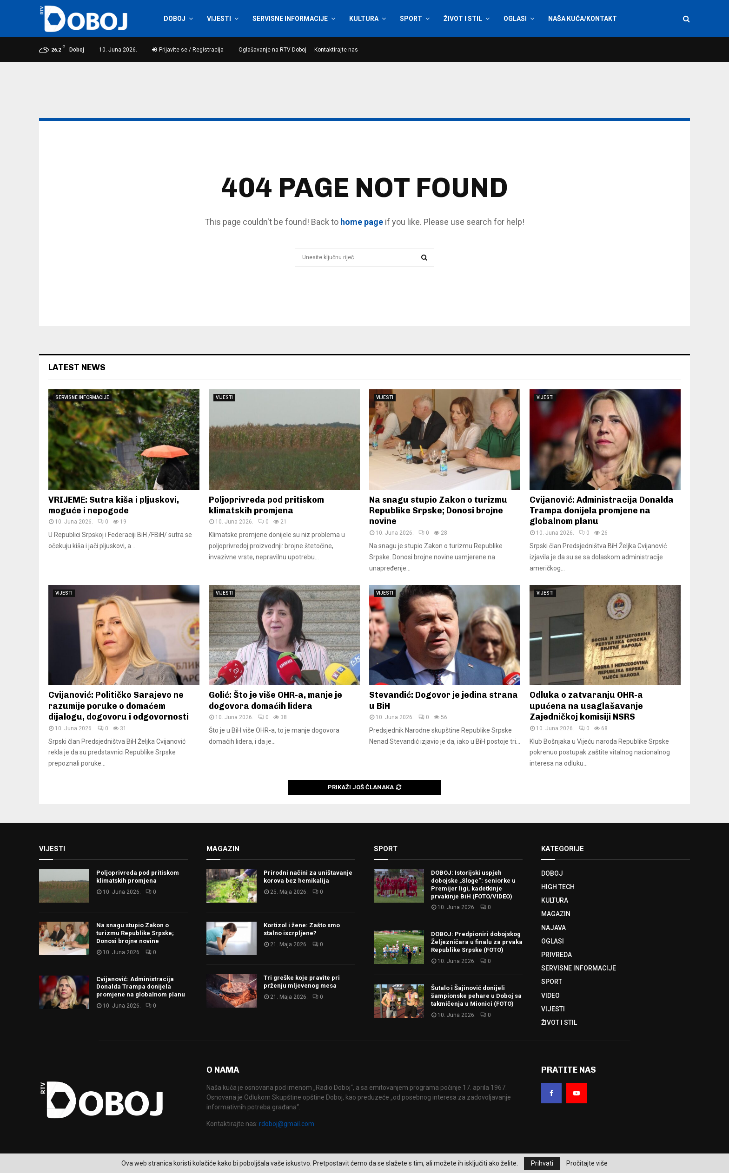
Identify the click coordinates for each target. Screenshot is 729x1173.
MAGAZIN (555, 913)
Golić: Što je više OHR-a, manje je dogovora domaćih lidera (275, 700)
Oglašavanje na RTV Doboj (272, 49)
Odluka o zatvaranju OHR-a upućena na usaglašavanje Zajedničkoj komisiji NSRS (586, 706)
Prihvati (542, 1163)
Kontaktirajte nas (336, 49)
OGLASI (515, 18)
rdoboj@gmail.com (286, 1123)
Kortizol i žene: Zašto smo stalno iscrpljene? (302, 929)
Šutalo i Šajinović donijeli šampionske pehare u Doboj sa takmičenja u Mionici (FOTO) (476, 995)
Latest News (77, 367)
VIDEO (550, 995)
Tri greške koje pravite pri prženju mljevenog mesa (302, 981)
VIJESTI (219, 18)
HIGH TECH (558, 887)
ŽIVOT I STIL (463, 18)
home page (361, 222)
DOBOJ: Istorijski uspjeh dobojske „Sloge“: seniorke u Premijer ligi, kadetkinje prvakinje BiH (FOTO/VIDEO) (473, 884)
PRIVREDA (556, 954)
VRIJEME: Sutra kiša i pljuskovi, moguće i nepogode (113, 505)
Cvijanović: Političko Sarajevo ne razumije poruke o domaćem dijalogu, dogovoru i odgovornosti (118, 706)
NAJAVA (553, 927)
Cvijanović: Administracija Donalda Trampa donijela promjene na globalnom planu (602, 511)
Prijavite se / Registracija (188, 49)
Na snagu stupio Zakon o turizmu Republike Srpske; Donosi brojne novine (438, 511)
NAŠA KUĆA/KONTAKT (582, 18)
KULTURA (363, 18)
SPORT (411, 18)
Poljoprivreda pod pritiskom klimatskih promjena (266, 505)
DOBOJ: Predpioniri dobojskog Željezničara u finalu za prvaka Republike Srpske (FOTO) (477, 942)
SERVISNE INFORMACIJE (290, 18)
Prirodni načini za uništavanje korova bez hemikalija (308, 876)
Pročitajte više (587, 1163)
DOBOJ (175, 18)
